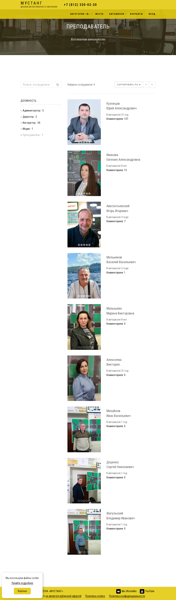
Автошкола (116, 14)
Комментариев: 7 (115, 221)
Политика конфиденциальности (127, 596)
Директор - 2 (30, 116)
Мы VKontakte (126, 591)
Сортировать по (129, 84)
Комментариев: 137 (117, 118)
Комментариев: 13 (116, 170)
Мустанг (39, 5)
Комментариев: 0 (115, 323)
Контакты (136, 14)
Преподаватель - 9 (33, 134)
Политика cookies (95, 596)
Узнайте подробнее (22, 583)
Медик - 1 (28, 128)
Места (99, 14)
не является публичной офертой (63, 596)
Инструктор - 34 (31, 122)
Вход (152, 14)
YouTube (146, 591)
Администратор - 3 (33, 110)
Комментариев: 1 (115, 272)
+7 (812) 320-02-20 (80, 5)
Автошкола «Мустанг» (48, 591)
